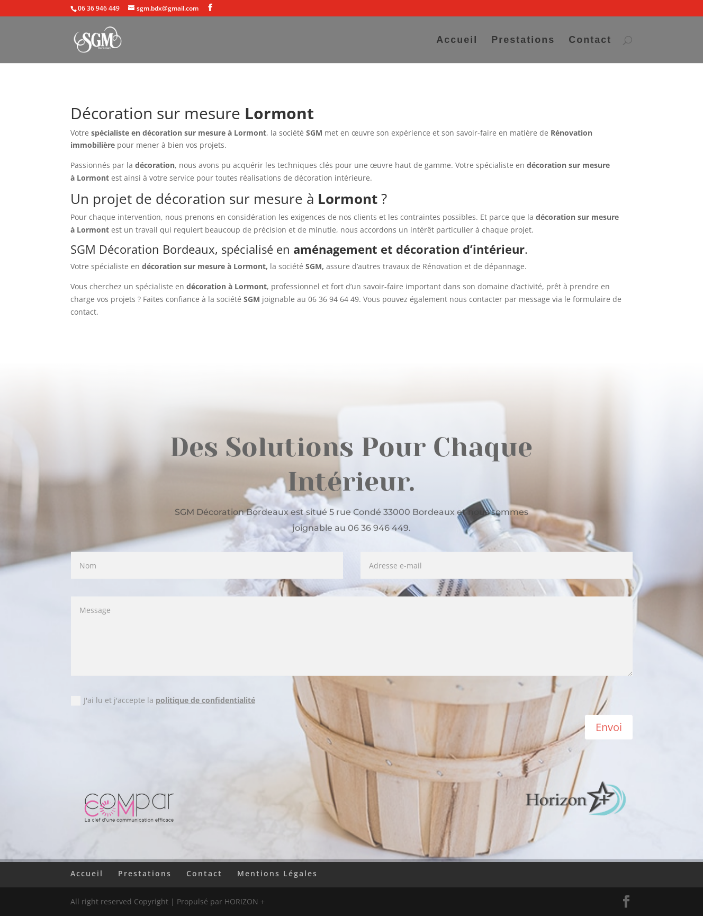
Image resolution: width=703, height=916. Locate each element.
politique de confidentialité (205, 702)
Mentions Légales (277, 873)
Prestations (523, 40)
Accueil (456, 40)
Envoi (609, 729)
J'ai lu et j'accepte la (163, 702)
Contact (590, 40)
